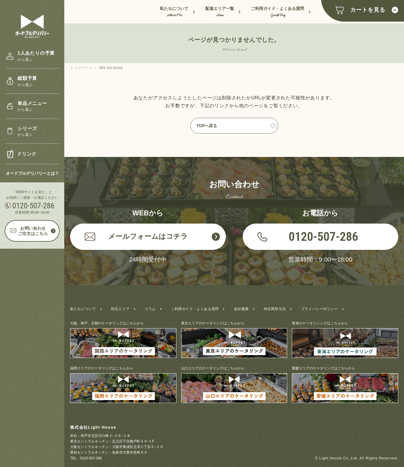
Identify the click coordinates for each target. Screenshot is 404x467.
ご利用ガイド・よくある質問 (277, 12)
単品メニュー (32, 107)
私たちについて (174, 12)
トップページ (81, 68)
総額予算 (27, 82)
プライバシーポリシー (319, 309)
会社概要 (241, 309)
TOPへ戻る (207, 125)
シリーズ (27, 132)
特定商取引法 (275, 309)
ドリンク (27, 153)
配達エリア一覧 (219, 12)
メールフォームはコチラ (136, 236)
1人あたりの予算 (36, 57)
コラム (150, 309)
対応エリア (120, 309)
